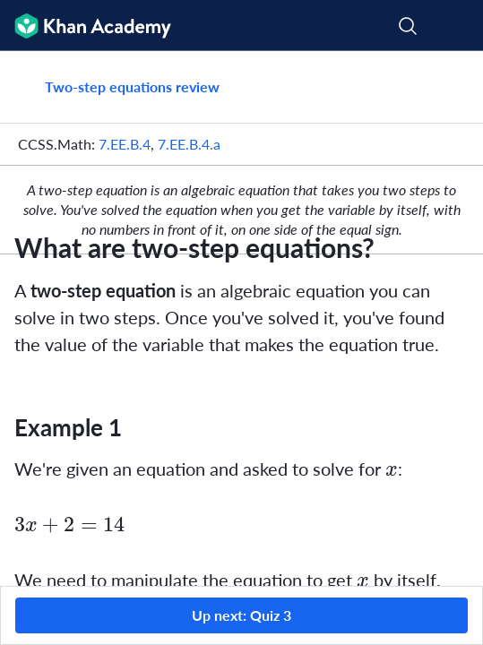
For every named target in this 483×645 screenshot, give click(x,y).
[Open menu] (458, 26)
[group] (241, 318)
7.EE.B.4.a (189, 143)
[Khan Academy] (85, 25)
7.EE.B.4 (125, 143)
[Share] (449, 87)
